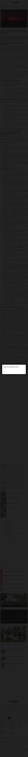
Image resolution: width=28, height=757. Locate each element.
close (24, 382)
